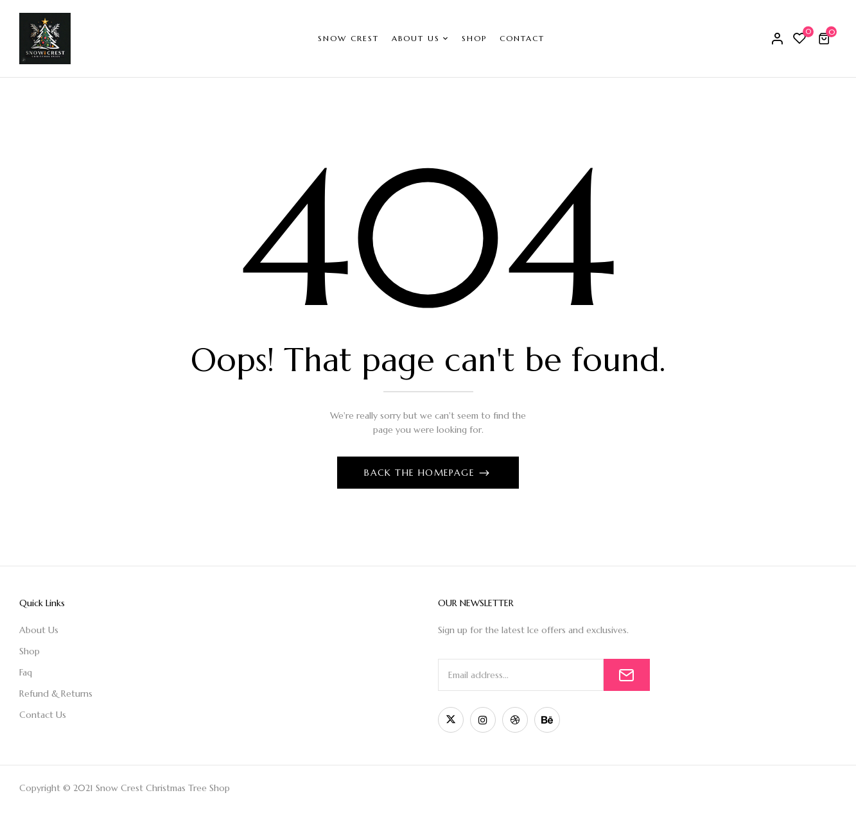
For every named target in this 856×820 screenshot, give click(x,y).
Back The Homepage (421, 472)
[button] (826, 38)
